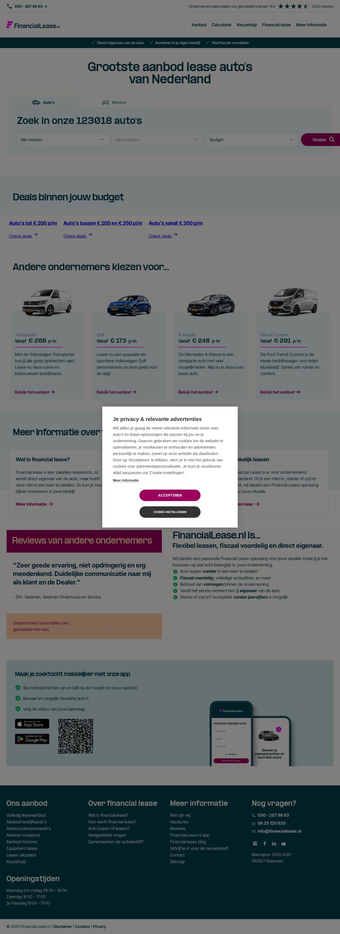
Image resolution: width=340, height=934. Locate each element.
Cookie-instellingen (200, 504)
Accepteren (139, 504)
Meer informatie (126, 488)
